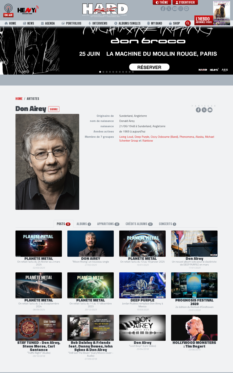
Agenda (48, 23)
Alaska (200, 135)
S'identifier (188, 2)
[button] (165, 2)
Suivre (54, 108)
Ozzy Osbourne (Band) (164, 135)
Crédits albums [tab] (139, 222)
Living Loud (126, 135)
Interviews (97, 23)
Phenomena (186, 135)
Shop (174, 23)
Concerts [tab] (167, 222)
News (28, 23)
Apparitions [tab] (108, 222)
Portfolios (71, 23)
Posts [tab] (63, 222)
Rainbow (147, 139)
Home (10, 23)
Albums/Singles (127, 23)
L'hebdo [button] (204, 19)
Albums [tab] (84, 222)
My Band (154, 23)
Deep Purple (142, 135)
